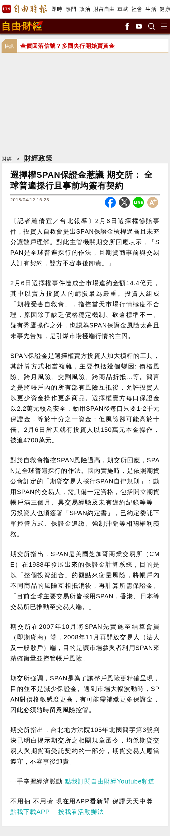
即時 (56, 9)
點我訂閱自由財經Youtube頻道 (110, 781)
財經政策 (38, 158)
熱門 (70, 9)
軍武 (122, 9)
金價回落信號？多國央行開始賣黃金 (67, 46)
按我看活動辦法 (81, 811)
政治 (84, 9)
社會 (136, 9)
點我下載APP (30, 811)
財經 (7, 159)
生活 (150, 9)
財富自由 (103, 9)
